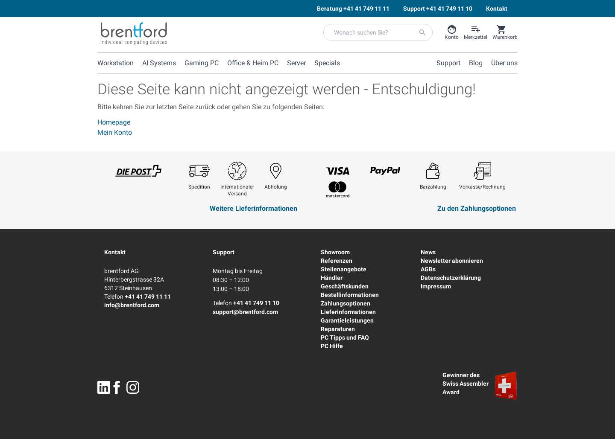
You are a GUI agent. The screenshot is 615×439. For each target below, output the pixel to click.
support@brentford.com (245, 311)
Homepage (113, 122)
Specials (327, 63)
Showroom (335, 252)
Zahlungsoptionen (345, 303)
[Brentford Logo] (134, 33)
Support (223, 252)
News (428, 252)
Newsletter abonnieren (452, 260)
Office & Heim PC (252, 63)
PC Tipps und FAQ (345, 337)
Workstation (115, 63)
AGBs (428, 269)
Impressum (436, 286)
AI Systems (159, 63)
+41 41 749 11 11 (148, 296)
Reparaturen (338, 329)
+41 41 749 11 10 (256, 302)
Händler (332, 277)
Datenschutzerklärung (451, 277)
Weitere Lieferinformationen (253, 208)
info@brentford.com (131, 305)
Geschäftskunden (345, 286)
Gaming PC (201, 63)
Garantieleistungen (347, 320)
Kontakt (115, 252)
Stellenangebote (343, 269)
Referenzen (336, 260)
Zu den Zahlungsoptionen (476, 208)
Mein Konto (114, 132)
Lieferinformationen (348, 311)
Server (296, 63)
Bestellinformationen (350, 294)
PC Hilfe (332, 346)
